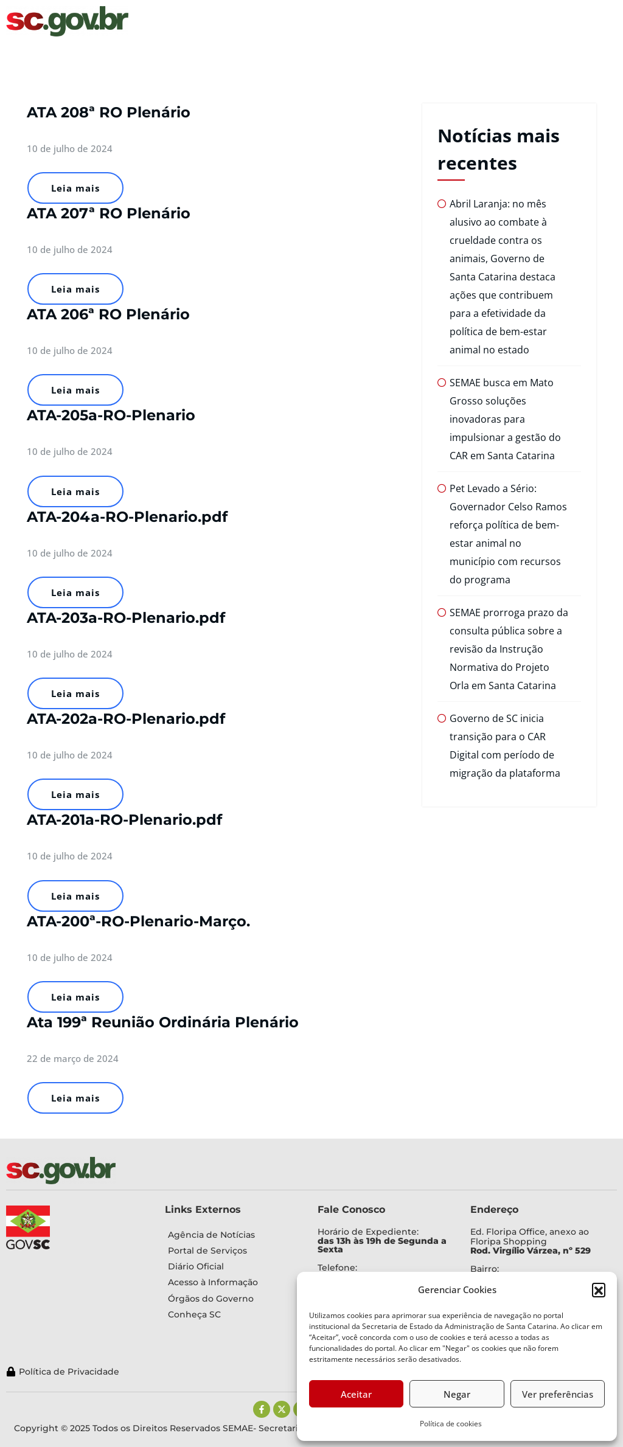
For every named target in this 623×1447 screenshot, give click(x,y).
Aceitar (356, 1394)
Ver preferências (557, 1394)
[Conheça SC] (232, 1314)
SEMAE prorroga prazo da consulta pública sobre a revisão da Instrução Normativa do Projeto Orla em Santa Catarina (509, 649)
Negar (457, 1394)
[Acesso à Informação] (232, 1282)
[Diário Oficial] (232, 1266)
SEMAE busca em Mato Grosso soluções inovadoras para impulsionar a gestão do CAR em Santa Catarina (505, 419)
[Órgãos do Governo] (232, 1298)
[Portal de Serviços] (232, 1250)
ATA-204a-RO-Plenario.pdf (127, 517)
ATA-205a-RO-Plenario (111, 415)
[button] (599, 1289)
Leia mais (75, 188)
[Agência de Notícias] (232, 1235)
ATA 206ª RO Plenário (108, 314)
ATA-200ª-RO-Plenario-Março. (138, 921)
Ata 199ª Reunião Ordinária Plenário (163, 1022)
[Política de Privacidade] (265, 1371)
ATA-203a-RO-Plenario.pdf (126, 617)
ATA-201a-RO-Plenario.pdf (124, 819)
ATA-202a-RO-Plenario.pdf (126, 718)
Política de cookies (451, 1423)
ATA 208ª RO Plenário (108, 112)
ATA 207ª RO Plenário (108, 213)
